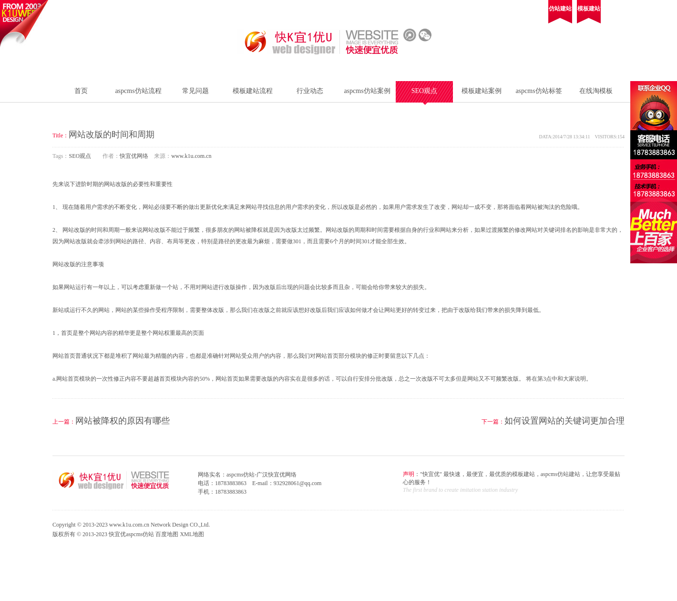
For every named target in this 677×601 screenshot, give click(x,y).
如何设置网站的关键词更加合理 (564, 420)
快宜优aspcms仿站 (131, 534)
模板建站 (588, 8)
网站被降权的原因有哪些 (122, 420)
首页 (81, 90)
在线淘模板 (596, 90)
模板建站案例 (482, 90)
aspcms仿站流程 (138, 90)
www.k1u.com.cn (191, 156)
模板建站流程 (253, 90)
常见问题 (195, 90)
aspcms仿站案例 (367, 90)
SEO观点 (424, 90)
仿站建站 (560, 8)
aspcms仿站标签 (538, 90)
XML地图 (192, 534)
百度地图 (166, 534)
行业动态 (310, 90)
